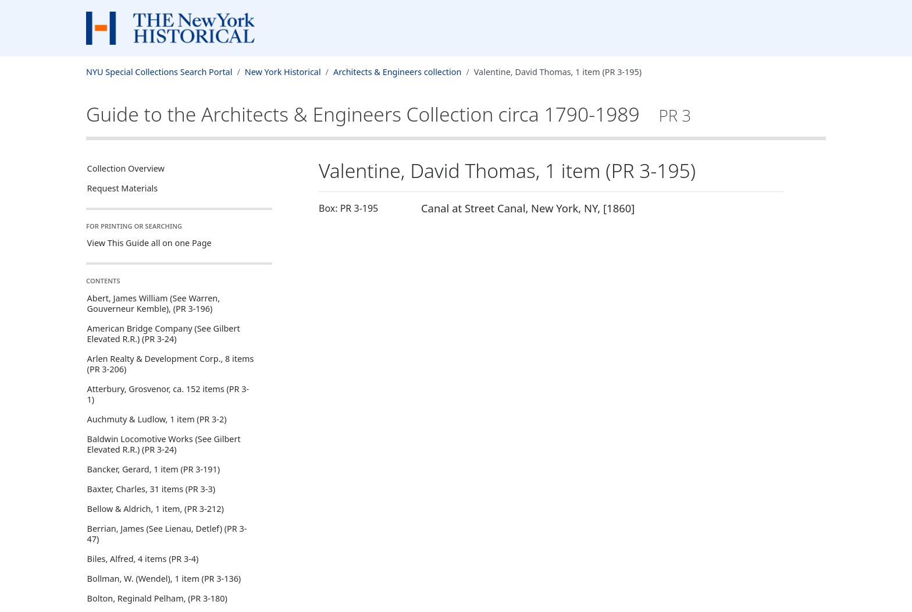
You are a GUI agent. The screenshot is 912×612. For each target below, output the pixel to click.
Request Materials (122, 188)
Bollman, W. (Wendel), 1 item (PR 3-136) (164, 578)
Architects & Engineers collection (397, 71)
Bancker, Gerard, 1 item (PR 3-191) (153, 469)
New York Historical (283, 71)
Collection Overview (126, 168)
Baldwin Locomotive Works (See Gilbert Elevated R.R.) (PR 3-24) (164, 444)
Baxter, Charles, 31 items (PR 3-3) (151, 488)
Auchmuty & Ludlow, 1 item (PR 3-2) (157, 419)
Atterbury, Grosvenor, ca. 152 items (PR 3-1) (168, 394)
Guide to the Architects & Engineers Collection (388, 114)
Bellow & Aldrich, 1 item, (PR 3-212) (155, 508)
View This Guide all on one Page (149, 242)
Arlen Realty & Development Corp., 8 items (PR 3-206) (170, 364)
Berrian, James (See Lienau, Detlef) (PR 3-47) (167, 534)
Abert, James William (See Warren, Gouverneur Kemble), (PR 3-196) (153, 303)
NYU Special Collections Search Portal (159, 71)
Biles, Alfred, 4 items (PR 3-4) (143, 558)
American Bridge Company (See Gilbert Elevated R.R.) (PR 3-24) (163, 333)
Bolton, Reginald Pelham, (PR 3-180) (157, 598)
